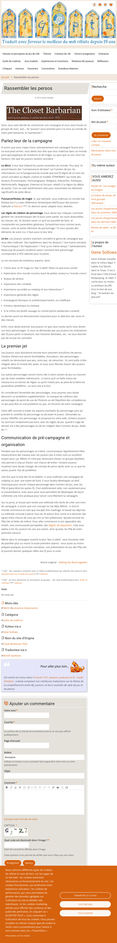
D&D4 (6, 608)
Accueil (5, 77)
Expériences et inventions (54, 61)
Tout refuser (85, 904)
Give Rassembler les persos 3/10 (9, 592)
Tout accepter (85, 913)
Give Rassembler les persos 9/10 (21, 592)
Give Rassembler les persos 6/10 (15, 592)
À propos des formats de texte (21, 819)
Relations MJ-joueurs (83, 61)
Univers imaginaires (84, 53)
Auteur (7, 752)
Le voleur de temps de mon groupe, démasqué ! (103, 199)
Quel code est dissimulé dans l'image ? (25, 840)
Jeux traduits (31, 61)
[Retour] (44, 574)
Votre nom (10, 710)
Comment (9, 782)
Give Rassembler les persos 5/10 (13, 592)
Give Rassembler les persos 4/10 (11, 592)
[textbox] (44, 802)
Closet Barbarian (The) (15, 643)
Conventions (48, 68)
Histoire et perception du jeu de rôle (21, 53)
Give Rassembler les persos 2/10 (7, 592)
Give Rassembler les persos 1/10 (4, 592)
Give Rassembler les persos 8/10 (19, 592)
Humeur (19, 68)
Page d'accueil (12, 740)
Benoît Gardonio (12, 655)
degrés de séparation (60, 525)
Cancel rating (2, 592)
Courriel (8, 722)
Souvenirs (33, 68)
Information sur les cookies (17, 935)
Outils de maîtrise (12, 61)
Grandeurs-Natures (68, 68)
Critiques (7, 68)
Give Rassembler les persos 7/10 (17, 592)
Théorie (47, 53)
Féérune (18, 206)
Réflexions (102, 61)
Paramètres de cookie (85, 895)
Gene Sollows (10, 632)
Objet (7, 771)
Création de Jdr (63, 53)
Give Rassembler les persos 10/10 (23, 592)
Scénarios (103, 53)
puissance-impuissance (25, 608)
